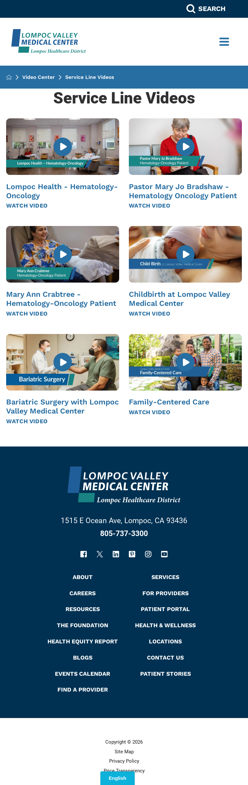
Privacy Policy (124, 761)
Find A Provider (82, 689)
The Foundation (82, 625)
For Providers (165, 593)
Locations (165, 641)
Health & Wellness (165, 625)
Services (165, 577)
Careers (82, 593)
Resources (83, 609)
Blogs (82, 657)
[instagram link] (148, 554)
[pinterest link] (132, 554)
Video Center (38, 77)
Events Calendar (82, 673)
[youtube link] (164, 554)
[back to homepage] (9, 77)
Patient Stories (165, 673)
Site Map (124, 752)
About (83, 577)
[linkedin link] (116, 554)
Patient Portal (165, 609)
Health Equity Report (82, 641)
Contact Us (165, 657)
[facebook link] (83, 554)
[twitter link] (100, 554)
